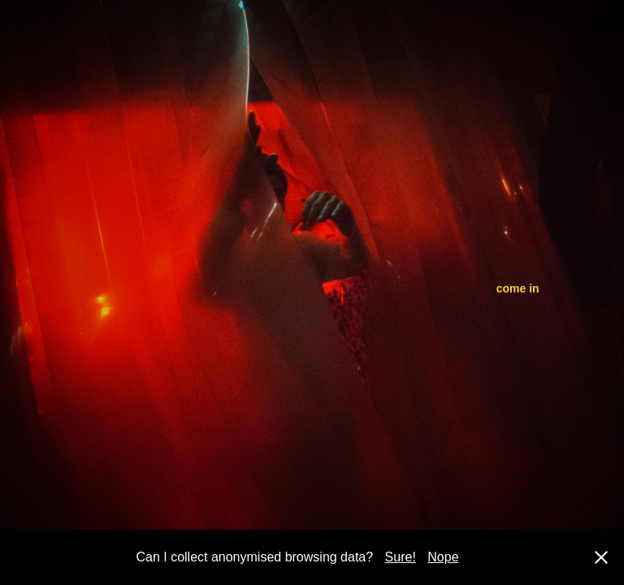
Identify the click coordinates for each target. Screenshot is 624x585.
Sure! (400, 557)
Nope (442, 557)
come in (518, 288)
